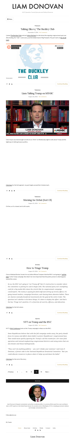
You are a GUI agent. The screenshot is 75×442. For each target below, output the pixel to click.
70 (26, 372)
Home (19, 428)
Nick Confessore (15, 328)
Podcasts (37, 25)
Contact (48, 428)
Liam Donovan (37, 436)
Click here (9, 185)
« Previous (11, 372)
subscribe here (31, 35)
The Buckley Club (16, 35)
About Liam (27, 428)
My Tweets (9, 422)
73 (41, 372)
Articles (37, 264)
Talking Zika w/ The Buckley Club (37, 29)
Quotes (37, 318)
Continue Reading (62, 84)
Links (54, 428)
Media (41, 428)
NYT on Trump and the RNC (37, 322)
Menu (9, 19)
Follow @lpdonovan (11, 415)
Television (37, 90)
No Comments (43, 32)
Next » (47, 372)
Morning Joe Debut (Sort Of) (37, 200)
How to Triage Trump (37, 268)
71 (31, 372)
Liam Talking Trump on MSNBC (37, 93)
